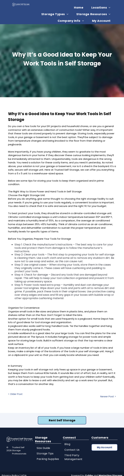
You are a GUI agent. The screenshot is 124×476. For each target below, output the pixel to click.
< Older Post (15, 394)
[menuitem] (79, 7)
